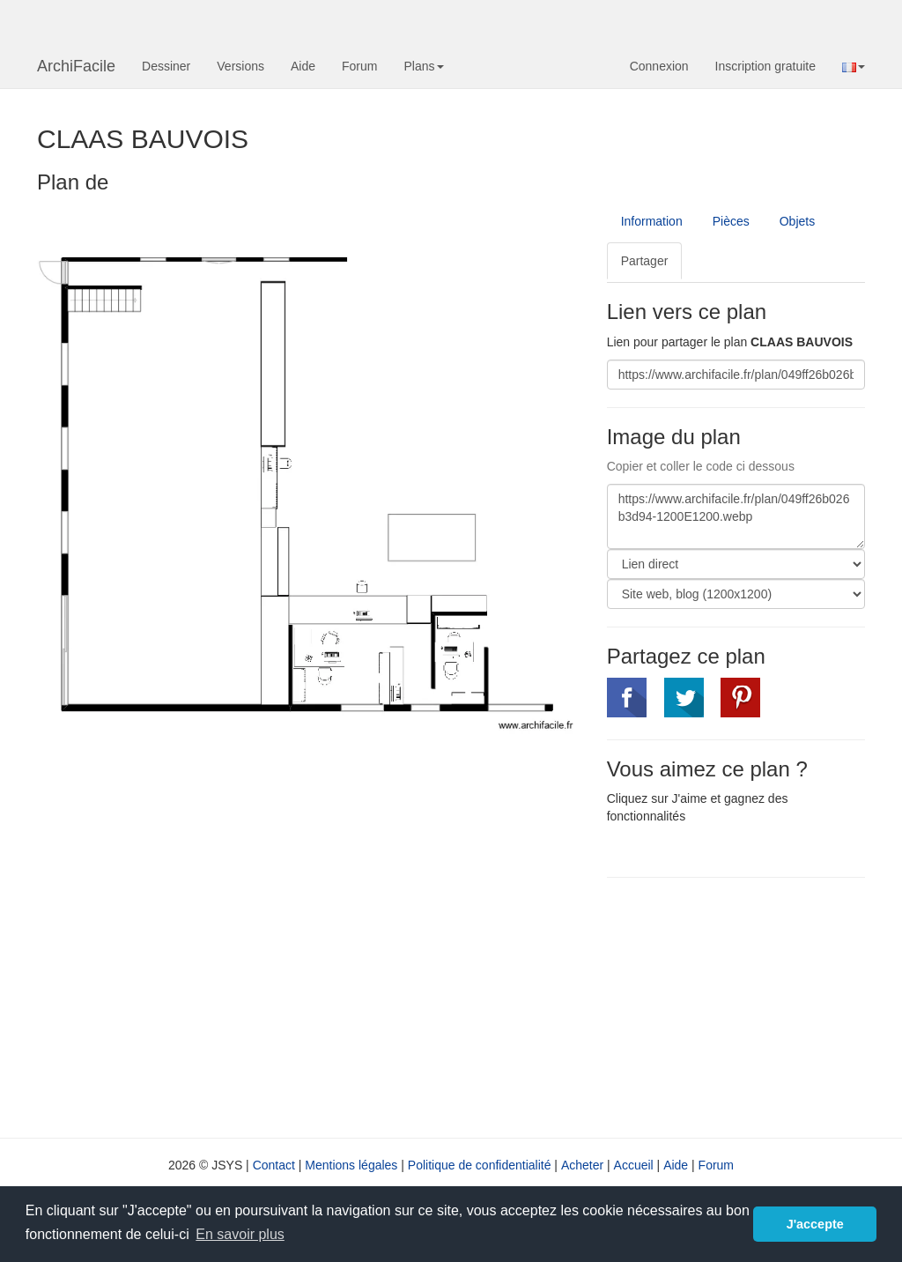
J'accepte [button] (815, 1224)
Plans (423, 66)
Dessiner (166, 66)
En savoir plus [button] (240, 1234)
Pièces (731, 221)
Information (652, 221)
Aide (303, 66)
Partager (645, 261)
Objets (797, 221)
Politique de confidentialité (479, 1165)
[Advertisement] (754, 1005)
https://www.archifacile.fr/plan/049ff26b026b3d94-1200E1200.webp (736, 516)
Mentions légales (351, 1165)
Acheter (582, 1165)
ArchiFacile (76, 66)
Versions (240, 66)
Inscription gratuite (765, 66)
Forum (359, 66)
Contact (274, 1165)
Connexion (659, 66)
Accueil (634, 1165)
